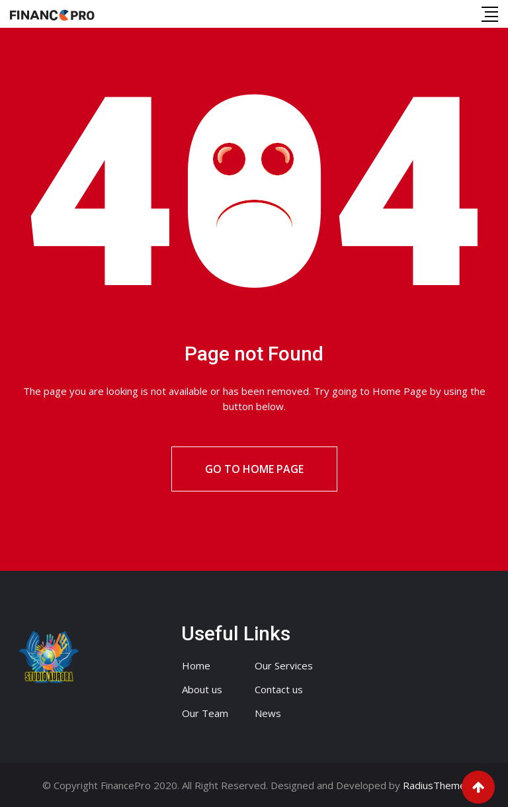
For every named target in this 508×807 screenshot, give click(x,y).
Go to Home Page (254, 469)
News (268, 713)
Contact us (279, 689)
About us (202, 689)
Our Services (284, 665)
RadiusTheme (434, 785)
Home (196, 665)
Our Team (205, 713)
